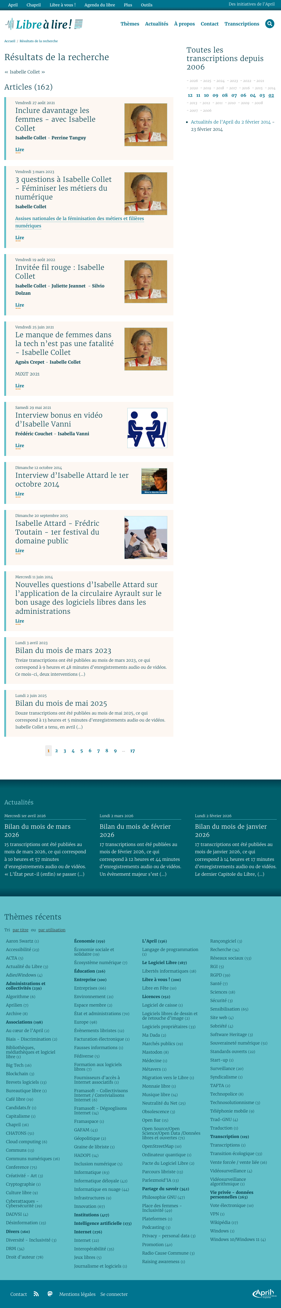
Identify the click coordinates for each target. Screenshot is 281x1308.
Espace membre (93, 1005)
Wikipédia (224, 1222)
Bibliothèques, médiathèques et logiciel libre (30, 1052)
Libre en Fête (159, 988)
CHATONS (20, 1133)
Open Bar (155, 1120)
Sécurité (221, 1000)
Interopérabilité (94, 1249)
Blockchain (20, 1073)
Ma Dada (154, 1035)
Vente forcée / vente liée (238, 1162)
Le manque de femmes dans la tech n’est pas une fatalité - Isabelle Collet (64, 343)
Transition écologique (236, 1153)
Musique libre (160, 1094)
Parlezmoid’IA (160, 1180)
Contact (210, 24)
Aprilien (17, 1005)
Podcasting (156, 1227)
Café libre (19, 1099)
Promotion (157, 1244)
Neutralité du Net (164, 1103)
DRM (15, 1248)
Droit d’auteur (24, 1257)
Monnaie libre (159, 1086)
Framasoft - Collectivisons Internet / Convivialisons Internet (101, 1095)
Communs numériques (33, 1158)
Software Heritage (231, 1034)
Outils (146, 5)
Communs (20, 1150)
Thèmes (130, 24)
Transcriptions (242, 24)
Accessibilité (22, 949)
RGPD (220, 975)
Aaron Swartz (22, 941)
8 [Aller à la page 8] (106, 751)
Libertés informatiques (169, 971)
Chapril (17, 1124)
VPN (217, 1214)
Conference (21, 1167)
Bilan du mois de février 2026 (135, 831)
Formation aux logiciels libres (98, 1067)
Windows (222, 1231)
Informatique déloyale (100, 1181)
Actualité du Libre (27, 966)
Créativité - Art (24, 1175)
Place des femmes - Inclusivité (162, 1208)
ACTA (14, 958)
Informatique (91, 1172)
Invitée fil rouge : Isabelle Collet (59, 272)
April (13, 5)
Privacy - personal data (169, 1235)
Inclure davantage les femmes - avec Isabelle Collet (55, 119)
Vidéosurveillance (231, 1171)
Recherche (224, 949)
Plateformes (157, 1218)
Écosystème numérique (100, 962)
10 (206, 95)
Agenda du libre (100, 5)
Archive (17, 1013)
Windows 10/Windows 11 (238, 1239)
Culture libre (22, 1192)
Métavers (154, 1069)
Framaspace (89, 1121)
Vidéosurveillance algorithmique (228, 1182)
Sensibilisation (229, 1009)
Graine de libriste (94, 1147)
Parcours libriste (162, 1171)
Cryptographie (23, 1184)
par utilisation (51, 930)
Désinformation (26, 1222)
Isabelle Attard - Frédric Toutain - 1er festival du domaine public (57, 532)
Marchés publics (162, 1043)
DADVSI (17, 1214)
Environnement (93, 996)
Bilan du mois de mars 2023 (63, 650)
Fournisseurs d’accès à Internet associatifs (97, 1080)
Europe (85, 1022)
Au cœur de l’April (27, 1030)
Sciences (222, 992)
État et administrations (101, 1013)
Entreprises (90, 988)
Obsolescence (158, 1111)
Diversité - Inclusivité (31, 1240)
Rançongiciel (226, 941)
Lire (19, 150)
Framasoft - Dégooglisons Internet (100, 1111)
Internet (86, 1240)
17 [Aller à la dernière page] (132, 751)
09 (215, 95)
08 (225, 95)
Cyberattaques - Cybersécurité (24, 1203)
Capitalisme (20, 1116)
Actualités (156, 24)
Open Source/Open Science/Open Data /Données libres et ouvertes (171, 1133)
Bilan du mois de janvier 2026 (231, 831)
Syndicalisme (226, 1077)
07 (234, 95)
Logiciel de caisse (162, 1005)
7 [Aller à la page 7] (98, 751)
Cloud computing (26, 1141)
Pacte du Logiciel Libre (168, 1163)
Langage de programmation (170, 952)
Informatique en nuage (101, 1189)
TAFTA (220, 1085)
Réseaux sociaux (230, 958)
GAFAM (86, 1130)
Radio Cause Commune (168, 1253)
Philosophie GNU (163, 1197)
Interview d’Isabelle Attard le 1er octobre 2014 (72, 480)
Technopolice (226, 1094)
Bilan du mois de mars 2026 (37, 831)
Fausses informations (98, 1047)
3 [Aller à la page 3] (65, 751)
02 (271, 95)
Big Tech (19, 1065)
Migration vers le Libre (168, 1077)
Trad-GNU (224, 1119)
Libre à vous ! (63, 5)
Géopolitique (90, 1138)
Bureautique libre (26, 1090)
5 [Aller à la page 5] (81, 751)
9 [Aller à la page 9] (115, 751)
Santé (219, 983)
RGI (217, 966)
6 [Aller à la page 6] (90, 751)
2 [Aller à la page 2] (56, 751)
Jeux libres (88, 1257)
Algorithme (20, 996)
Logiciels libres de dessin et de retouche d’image (170, 1016)
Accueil (9, 41)
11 (198, 95)
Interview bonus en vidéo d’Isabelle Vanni (58, 420)
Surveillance (226, 1068)
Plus (128, 5)
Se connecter (114, 1294)
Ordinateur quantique (166, 1154)
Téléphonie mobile (232, 1111)
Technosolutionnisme (235, 1102)
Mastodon (155, 1052)
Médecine (154, 1060)
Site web (221, 1017)
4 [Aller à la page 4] (73, 751)
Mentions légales (77, 1294)
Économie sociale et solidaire (94, 952)
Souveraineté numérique (238, 1043)
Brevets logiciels (26, 1082)
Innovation (89, 1206)
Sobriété (221, 1026)
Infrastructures (92, 1198)
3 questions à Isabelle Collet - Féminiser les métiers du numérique (63, 188)
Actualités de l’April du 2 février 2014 (231, 122)
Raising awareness (163, 1261)
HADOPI (86, 1155)
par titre (20, 930)
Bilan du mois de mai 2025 (61, 703)
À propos (184, 24)
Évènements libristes (99, 1030)
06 (243, 95)
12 (190, 95)
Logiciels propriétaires (169, 1026)
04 (253, 95)
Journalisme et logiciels (100, 1266)
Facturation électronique (101, 1039)
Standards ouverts (232, 1051)
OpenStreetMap (162, 1146)
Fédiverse (86, 1056)
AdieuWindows (24, 975)
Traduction (224, 1128)
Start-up (221, 1060)
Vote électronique (231, 1205)
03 (262, 95)
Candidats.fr (21, 1107)
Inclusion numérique (98, 1164)
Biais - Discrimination (31, 1039)
